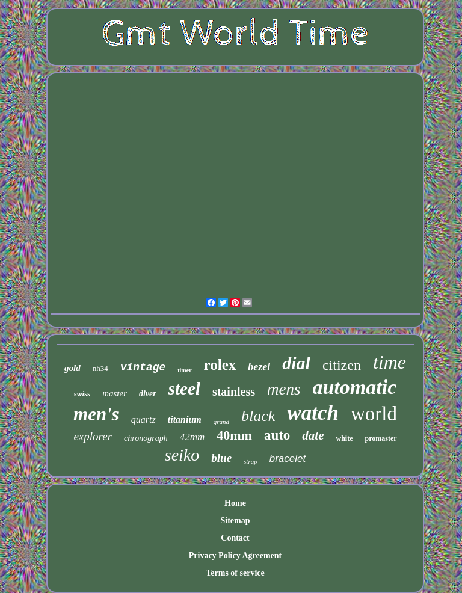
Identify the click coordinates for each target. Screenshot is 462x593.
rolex (220, 365)
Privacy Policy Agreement (235, 555)
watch (313, 413)
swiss (82, 393)
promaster (380, 438)
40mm (234, 435)
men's (96, 414)
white (344, 438)
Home (235, 503)
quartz (143, 419)
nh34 (100, 368)
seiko (182, 455)
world (374, 414)
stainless (233, 391)
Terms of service (235, 572)
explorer (92, 436)
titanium (185, 419)
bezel (259, 367)
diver (147, 393)
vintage (143, 367)
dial (296, 363)
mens (284, 389)
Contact (235, 537)
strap (250, 461)
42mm (192, 437)
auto (277, 435)
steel (184, 388)
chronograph (146, 438)
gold (72, 368)
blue (221, 458)
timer (184, 370)
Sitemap (235, 520)
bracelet (288, 458)
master (114, 393)
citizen (341, 365)
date (313, 435)
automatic (355, 387)
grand (221, 421)
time (389, 362)
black (258, 416)
